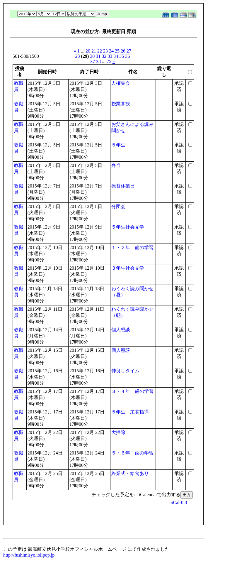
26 (123, 50)
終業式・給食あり (130, 473)
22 (99, 50)
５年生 (118, 144)
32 (104, 56)
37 (92, 61)
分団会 (118, 206)
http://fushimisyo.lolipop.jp (28, 554)
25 (117, 50)
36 (127, 56)
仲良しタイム (125, 370)
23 (105, 50)
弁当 (116, 165)
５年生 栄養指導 (130, 411)
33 (110, 56)
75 (109, 61)
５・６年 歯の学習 (132, 452)
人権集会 (120, 83)
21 (93, 50)
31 (98, 56)
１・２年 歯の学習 (132, 247)
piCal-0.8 (178, 502)
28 (77, 56)
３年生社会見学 (127, 268)
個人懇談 (120, 329)
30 (92, 56)
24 (111, 50)
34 (115, 56)
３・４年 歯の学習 (132, 391)
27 (129, 50)
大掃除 (118, 432)
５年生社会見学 (127, 226)
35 (121, 56)
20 (88, 50)
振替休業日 (123, 185)
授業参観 (120, 103)
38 (98, 61)
